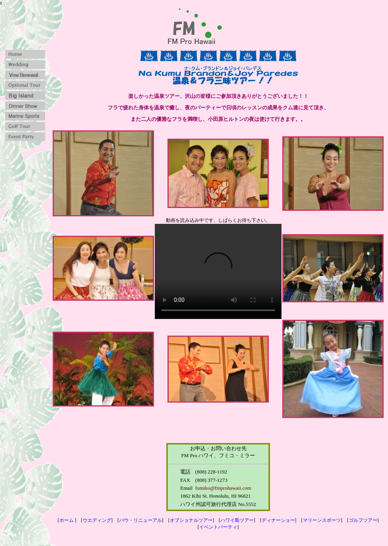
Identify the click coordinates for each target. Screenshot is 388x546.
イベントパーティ (218, 527)
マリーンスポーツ (322, 520)
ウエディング (97, 520)
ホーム (66, 520)
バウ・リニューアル (140, 520)
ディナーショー (278, 520)
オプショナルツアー (191, 520)
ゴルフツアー (363, 520)
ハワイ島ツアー (237, 520)
